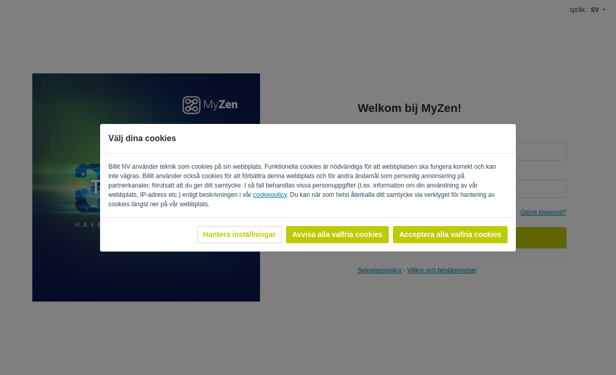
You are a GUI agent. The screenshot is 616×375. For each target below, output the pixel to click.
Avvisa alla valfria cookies (337, 234)
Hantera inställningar (239, 234)
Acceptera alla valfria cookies (450, 234)
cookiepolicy (269, 194)
